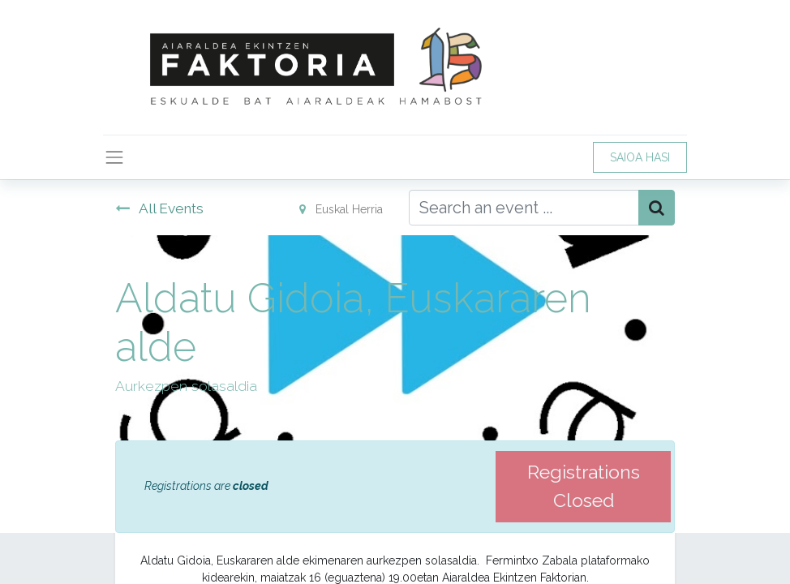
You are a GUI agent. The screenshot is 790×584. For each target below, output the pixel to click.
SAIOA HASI (640, 157)
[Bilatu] (656, 207)
